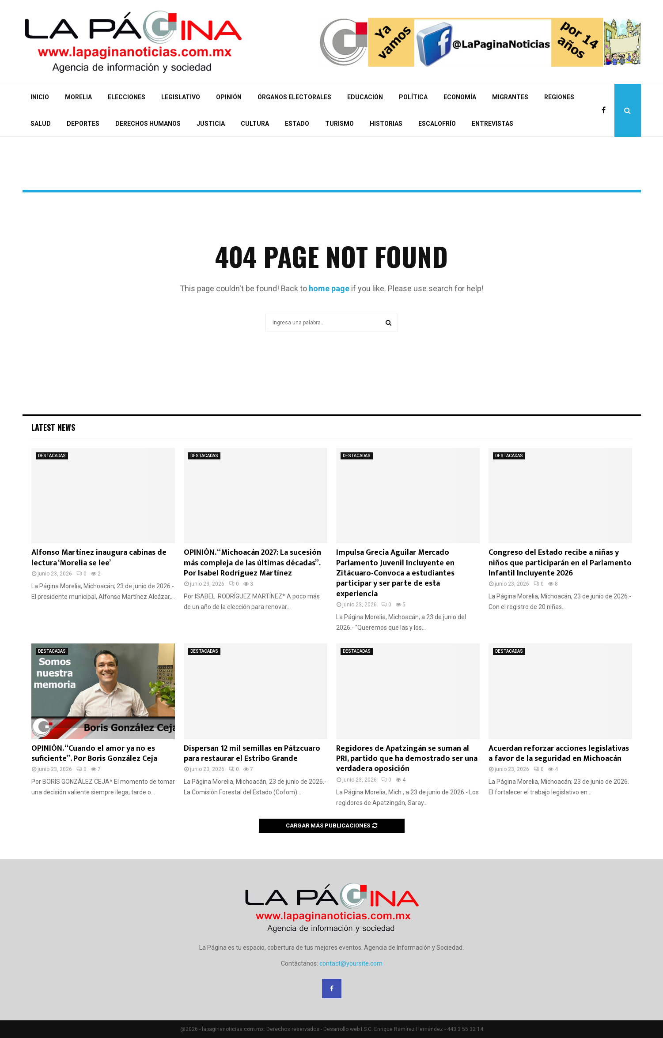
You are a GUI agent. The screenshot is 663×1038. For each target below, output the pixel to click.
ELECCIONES (126, 97)
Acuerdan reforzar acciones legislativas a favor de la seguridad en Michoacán (559, 753)
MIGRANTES (510, 97)
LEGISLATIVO (180, 97)
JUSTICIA (211, 123)
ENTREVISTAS (492, 123)
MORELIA (78, 97)
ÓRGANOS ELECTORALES (294, 97)
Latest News (53, 427)
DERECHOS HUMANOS (148, 123)
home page (329, 288)
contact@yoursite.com (351, 963)
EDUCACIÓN (365, 97)
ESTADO (297, 123)
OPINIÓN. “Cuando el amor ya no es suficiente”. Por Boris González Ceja (94, 753)
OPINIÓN (229, 97)
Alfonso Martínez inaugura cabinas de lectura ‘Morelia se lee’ (99, 557)
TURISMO (339, 123)
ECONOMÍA (459, 97)
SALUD (40, 123)
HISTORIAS (386, 123)
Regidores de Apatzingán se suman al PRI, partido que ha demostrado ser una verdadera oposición (406, 759)
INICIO (39, 97)
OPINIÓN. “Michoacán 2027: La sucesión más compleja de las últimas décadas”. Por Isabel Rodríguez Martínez (252, 563)
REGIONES (559, 97)
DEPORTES (83, 123)
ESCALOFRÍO (437, 123)
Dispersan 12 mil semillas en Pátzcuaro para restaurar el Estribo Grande (252, 753)
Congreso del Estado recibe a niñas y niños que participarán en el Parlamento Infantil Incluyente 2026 (560, 563)
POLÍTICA (413, 97)
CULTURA (255, 123)
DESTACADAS (52, 455)
